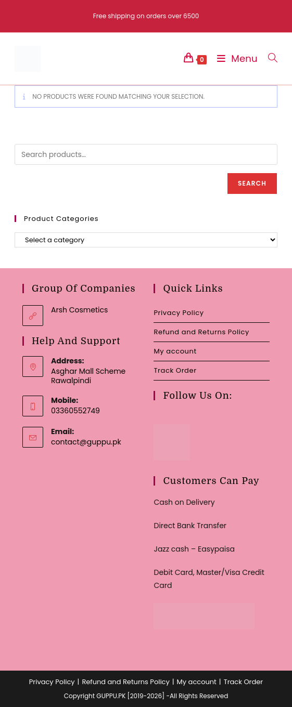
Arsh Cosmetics (79, 310)
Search (252, 183)
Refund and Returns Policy (201, 332)
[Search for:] (268, 58)
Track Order (175, 370)
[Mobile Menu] (234, 58)
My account (175, 351)
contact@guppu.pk (86, 442)
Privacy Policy (179, 313)
